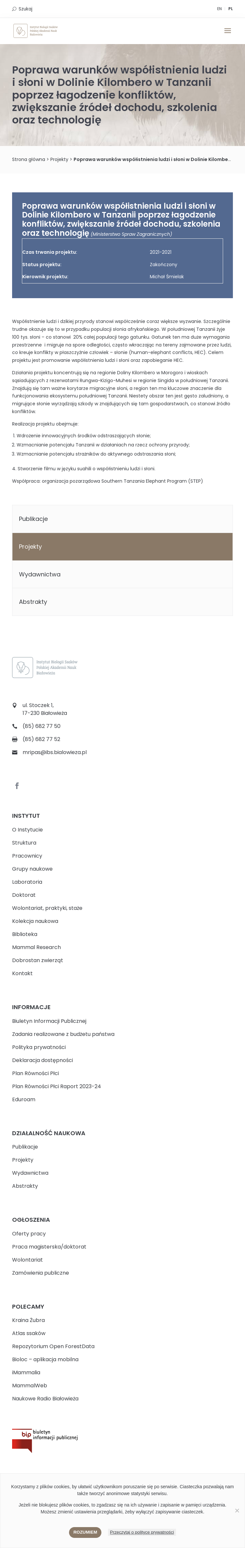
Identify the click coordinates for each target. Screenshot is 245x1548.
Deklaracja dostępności (42, 1060)
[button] (227, 35)
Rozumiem (85, 1532)
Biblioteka (24, 934)
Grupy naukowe (32, 869)
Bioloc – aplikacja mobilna (45, 1359)
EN (219, 8)
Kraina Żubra (28, 1320)
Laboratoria (27, 882)
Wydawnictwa (40, 574)
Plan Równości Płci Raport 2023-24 (56, 1086)
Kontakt (22, 973)
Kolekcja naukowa (35, 921)
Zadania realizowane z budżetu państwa (63, 1034)
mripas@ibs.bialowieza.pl (55, 752)
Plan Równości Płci (35, 1073)
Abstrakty (33, 602)
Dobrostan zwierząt (37, 960)
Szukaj (25, 9)
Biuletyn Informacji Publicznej (49, 1021)
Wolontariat (27, 1260)
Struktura (24, 843)
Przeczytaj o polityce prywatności (142, 1532)
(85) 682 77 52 (41, 739)
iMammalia (26, 1372)
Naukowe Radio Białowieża (45, 1398)
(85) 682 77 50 (42, 726)
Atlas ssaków (28, 1333)
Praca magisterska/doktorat (49, 1246)
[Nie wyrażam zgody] (237, 1510)
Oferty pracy (29, 1233)
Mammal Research (36, 947)
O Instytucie (27, 829)
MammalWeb (29, 1385)
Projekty (30, 546)
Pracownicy (27, 856)
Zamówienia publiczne (40, 1273)
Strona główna (28, 159)
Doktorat (24, 895)
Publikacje (33, 519)
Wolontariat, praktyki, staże (47, 908)
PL (230, 8)
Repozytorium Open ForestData (53, 1346)
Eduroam (23, 1099)
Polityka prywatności (39, 1047)
